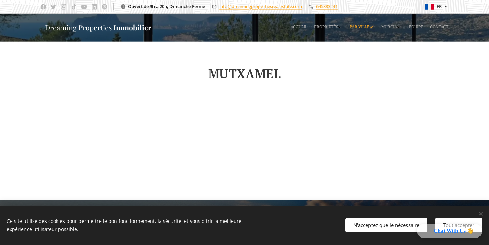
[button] (449, 231)
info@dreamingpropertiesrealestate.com (260, 6)
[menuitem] (399, 27)
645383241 (327, 6)
